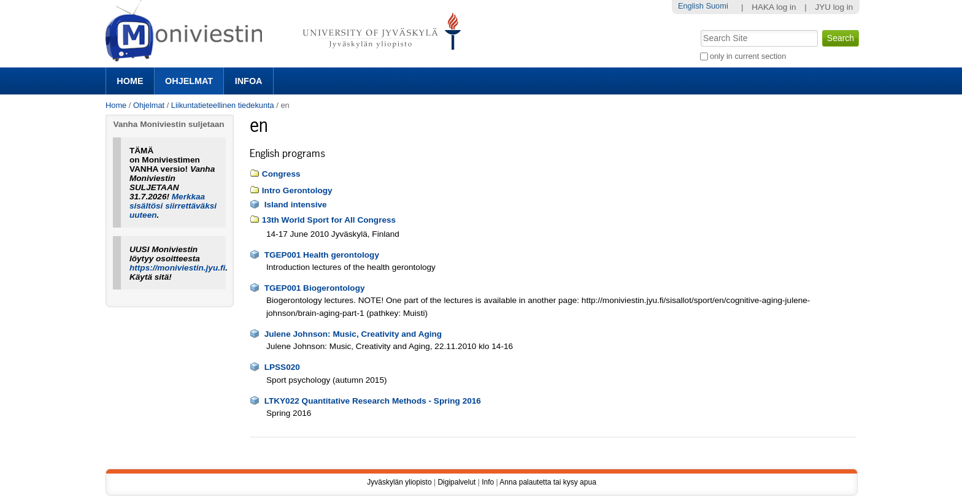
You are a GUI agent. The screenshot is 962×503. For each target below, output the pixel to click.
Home (130, 81)
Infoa (249, 81)
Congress (281, 174)
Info (488, 482)
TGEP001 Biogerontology (314, 288)
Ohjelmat (189, 81)
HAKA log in (774, 7)
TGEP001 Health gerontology (321, 254)
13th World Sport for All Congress (329, 220)
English (691, 5)
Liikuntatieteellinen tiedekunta (222, 105)
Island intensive (295, 204)
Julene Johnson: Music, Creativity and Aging (353, 334)
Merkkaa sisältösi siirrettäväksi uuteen (173, 206)
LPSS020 (282, 367)
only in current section (748, 56)
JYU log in (834, 7)
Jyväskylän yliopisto (399, 482)
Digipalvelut (456, 482)
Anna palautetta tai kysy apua (547, 482)
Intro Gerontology (297, 190)
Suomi (717, 5)
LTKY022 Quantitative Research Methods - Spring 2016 (372, 400)
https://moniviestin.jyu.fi (177, 267)
